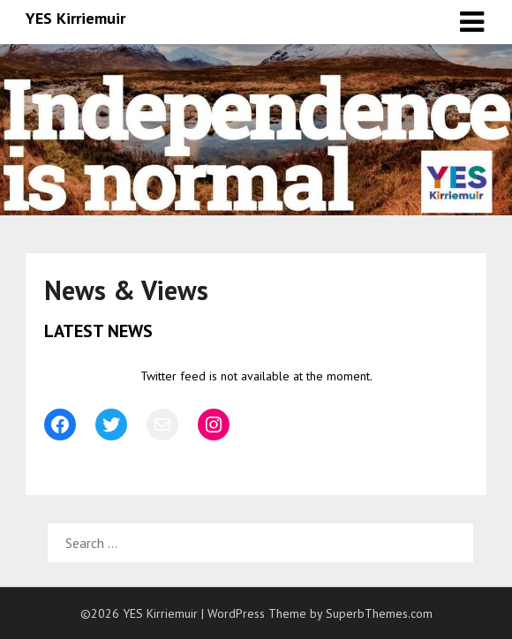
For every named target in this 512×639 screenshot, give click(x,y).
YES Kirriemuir (75, 18)
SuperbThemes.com (379, 613)
